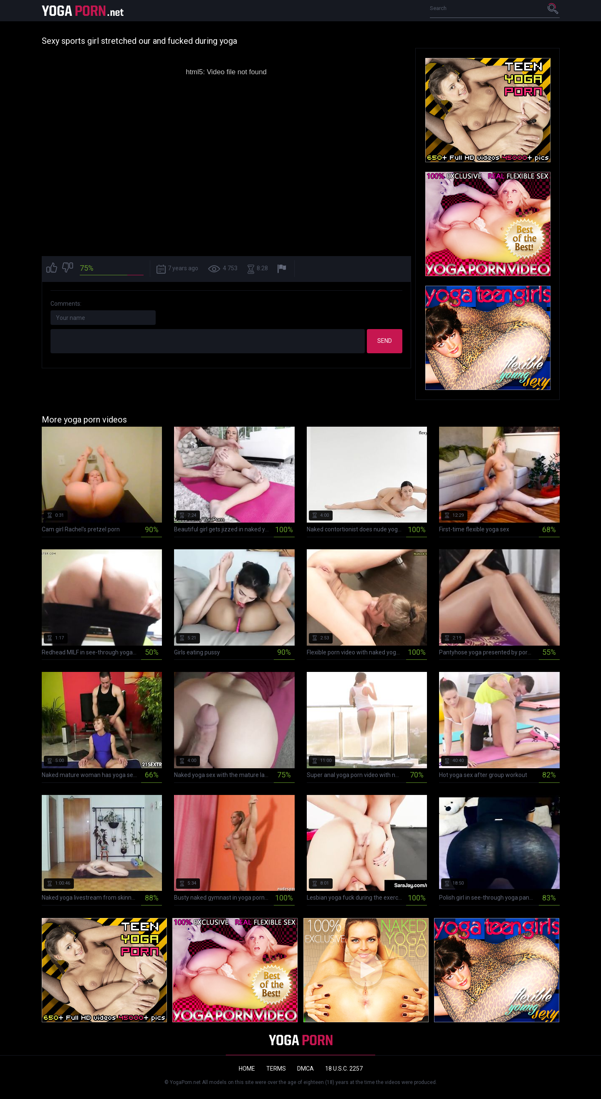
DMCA (305, 1068)
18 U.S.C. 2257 (344, 1068)
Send (384, 340)
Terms (276, 1068)
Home (247, 1068)
